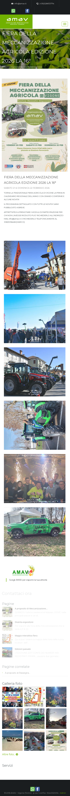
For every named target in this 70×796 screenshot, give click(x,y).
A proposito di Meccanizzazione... (31, 609)
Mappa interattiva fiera (26, 636)
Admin (63, 793)
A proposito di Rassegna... (17, 673)
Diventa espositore (24, 622)
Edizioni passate (23, 649)
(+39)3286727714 (45, 3)
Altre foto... (10, 754)
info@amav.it (18, 3)
